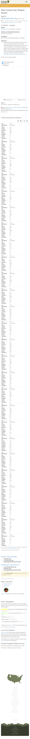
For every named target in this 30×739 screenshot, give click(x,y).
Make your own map (6, 625)
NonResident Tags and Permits (10, 565)
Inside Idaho (13, 627)
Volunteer (15, 705)
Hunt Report (15, 728)
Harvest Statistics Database (10, 547)
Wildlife (15, 692)
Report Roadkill (15, 733)
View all (3, 640)
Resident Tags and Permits (9, 556)
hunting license (9, 573)
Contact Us (15, 700)
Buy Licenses (15, 718)
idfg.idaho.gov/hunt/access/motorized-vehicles (15, 54)
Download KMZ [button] (22, 99)
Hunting (15, 687)
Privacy (15, 707)
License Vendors (8, 584)
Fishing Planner (15, 724)
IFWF (15, 726)
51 (10, 126)
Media (15, 697)
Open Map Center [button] (8, 99)
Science (15, 699)
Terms (15, 709)
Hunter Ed (15, 722)
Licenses (15, 691)
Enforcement (15, 696)
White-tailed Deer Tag (9, 18)
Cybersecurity (15, 710)
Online (5, 587)
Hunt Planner (15, 720)
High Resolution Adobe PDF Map (14, 107)
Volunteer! (15, 731)
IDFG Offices (7, 585)
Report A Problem (15, 702)
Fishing (15, 689)
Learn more (3, 593)
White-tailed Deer (5, 29)
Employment (15, 704)
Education (15, 694)
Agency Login (15, 712)
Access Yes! (4, 632)
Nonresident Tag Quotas (8, 22)
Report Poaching (15, 729)
